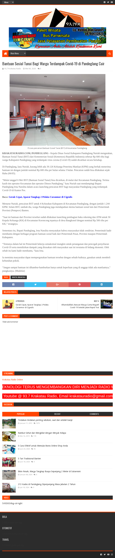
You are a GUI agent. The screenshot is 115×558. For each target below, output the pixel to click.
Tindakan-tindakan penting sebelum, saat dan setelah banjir (45, 420)
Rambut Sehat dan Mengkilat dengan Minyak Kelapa (42, 433)
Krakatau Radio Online (12, 379)
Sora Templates (19, 554)
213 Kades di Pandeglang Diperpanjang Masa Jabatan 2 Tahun (46, 484)
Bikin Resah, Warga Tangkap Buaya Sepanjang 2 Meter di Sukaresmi (49, 471)
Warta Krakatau (18, 277)
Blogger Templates (36, 554)
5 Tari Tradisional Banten (29, 458)
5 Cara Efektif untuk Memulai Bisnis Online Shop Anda (43, 446)
